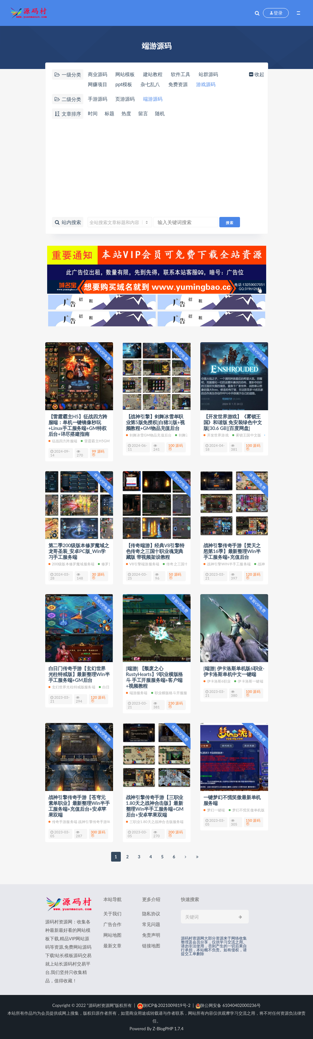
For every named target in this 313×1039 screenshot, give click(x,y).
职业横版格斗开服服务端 (172, 693)
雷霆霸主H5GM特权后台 (102, 441)
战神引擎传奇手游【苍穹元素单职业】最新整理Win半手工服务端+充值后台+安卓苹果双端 (79, 806)
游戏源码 (205, 84)
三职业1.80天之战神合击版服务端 (155, 821)
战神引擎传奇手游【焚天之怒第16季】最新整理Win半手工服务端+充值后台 (232, 551)
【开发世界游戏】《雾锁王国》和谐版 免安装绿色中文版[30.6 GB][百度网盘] (232, 422)
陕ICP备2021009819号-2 (164, 1005)
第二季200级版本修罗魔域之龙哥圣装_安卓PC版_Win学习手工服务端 (78, 551)
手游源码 (97, 99)
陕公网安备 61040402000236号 (228, 1005)
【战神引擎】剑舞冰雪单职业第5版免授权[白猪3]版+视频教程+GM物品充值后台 (155, 422)
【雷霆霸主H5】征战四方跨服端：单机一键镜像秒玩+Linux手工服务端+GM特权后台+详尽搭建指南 (78, 425)
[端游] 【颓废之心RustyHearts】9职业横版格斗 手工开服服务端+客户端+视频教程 (154, 677)
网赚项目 (97, 84)
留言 (143, 113)
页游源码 (125, 99)
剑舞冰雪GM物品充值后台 (149, 435)
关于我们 (112, 913)
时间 (93, 113)
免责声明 (151, 935)
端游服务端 (137, 693)
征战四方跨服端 (62, 441)
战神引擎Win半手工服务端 (227, 564)
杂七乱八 (150, 84)
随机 (160, 113)
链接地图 (151, 945)
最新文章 (112, 945)
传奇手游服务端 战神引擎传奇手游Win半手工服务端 (92, 821)
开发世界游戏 (216, 435)
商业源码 (97, 74)
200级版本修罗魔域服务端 (71, 564)
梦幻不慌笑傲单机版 (247, 810)
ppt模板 (123, 84)
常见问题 (151, 924)
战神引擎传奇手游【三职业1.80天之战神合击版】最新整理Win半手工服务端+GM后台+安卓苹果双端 (155, 806)
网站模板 (125, 74)
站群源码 (208, 74)
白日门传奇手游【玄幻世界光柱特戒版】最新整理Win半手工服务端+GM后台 (79, 674)
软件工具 (180, 74)
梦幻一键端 (214, 810)
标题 (109, 113)
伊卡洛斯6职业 (217, 681)
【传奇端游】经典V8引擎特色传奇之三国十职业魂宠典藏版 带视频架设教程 (155, 551)
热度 (126, 113)
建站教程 (152, 74)
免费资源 (178, 84)
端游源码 (152, 99)
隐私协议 (151, 913)
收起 (256, 74)
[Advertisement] (156, 168)
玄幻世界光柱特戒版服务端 (71, 687)
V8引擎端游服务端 (143, 564)
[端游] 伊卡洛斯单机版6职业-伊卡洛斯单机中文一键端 (234, 671)
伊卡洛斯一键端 (248, 681)
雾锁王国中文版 (246, 435)
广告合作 (112, 924)
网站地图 (112, 935)
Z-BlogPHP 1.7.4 (168, 1028)
